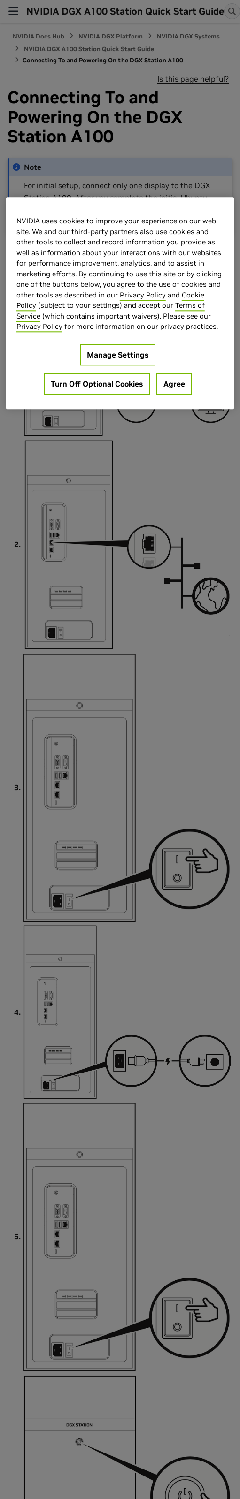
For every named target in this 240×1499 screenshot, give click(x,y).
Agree (174, 383)
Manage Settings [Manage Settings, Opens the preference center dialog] (117, 354)
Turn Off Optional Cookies (97, 383)
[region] (120, 304)
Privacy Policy (143, 294)
